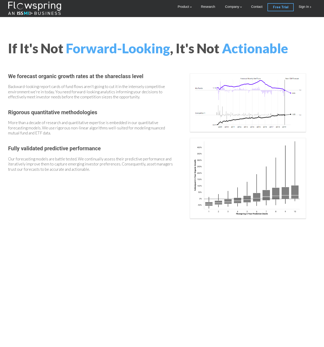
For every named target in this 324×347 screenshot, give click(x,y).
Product (183, 7)
